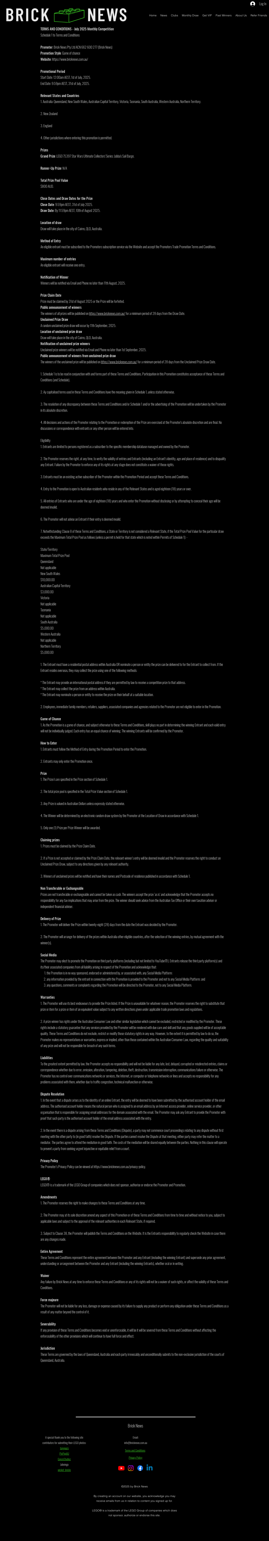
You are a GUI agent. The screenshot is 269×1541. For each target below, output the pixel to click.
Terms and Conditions (135, 1450)
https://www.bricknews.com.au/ (70, 59)
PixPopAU (64, 1453)
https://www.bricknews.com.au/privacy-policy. (120, 1166)
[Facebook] (140, 1468)
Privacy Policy (135, 1457)
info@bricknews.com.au (135, 1443)
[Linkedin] (149, 1468)
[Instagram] (130, 1468)
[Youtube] (121, 1468)
